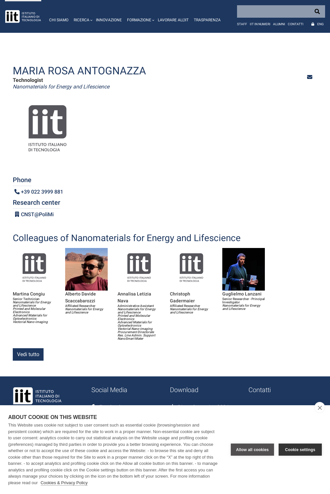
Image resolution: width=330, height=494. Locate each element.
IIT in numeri (260, 24)
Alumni (279, 24)
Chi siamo (58, 20)
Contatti (295, 24)
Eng (320, 24)
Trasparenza (207, 20)
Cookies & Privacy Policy (64, 482)
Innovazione (109, 20)
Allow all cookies (252, 449)
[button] (82, 16)
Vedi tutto (28, 354)
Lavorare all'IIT (173, 20)
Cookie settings (300, 449)
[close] (319, 407)
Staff (242, 24)
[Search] (281, 11)
